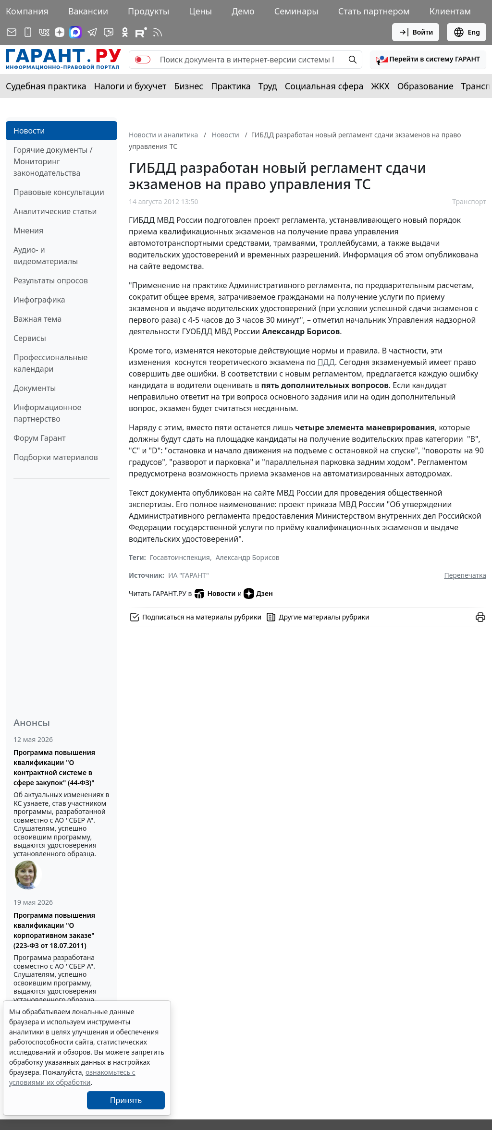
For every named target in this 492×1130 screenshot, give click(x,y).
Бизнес (188, 86)
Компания (27, 11)
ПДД (326, 362)
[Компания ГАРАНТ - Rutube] (141, 32)
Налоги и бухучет (130, 86)
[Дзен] (59, 32)
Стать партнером (374, 11)
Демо (243, 11)
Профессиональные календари (50, 363)
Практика (230, 86)
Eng (466, 32)
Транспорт (469, 201)
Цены (200, 11)
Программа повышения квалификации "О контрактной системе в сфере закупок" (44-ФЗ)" (54, 767)
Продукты (148, 11)
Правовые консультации (58, 192)
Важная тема (37, 319)
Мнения (28, 230)
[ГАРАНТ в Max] (75, 32)
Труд (267, 86)
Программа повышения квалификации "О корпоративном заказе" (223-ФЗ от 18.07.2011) (54, 930)
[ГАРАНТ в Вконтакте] (44, 32)
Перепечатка (465, 575)
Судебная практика (46, 86)
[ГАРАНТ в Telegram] (92, 32)
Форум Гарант (39, 438)
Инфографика (39, 299)
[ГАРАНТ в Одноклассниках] (125, 32)
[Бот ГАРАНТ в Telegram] (108, 32)
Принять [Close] (126, 1100)
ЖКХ (380, 86)
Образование (425, 86)
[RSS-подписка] (157, 32)
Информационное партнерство (47, 413)
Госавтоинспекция (180, 557)
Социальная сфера (324, 86)
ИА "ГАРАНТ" (188, 575)
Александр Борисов (248, 557)
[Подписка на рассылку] (11, 32)
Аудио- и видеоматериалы (45, 255)
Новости (29, 130)
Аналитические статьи (55, 211)
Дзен (258, 593)
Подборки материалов (55, 457)
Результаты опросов (50, 280)
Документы (34, 388)
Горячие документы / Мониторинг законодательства (53, 161)
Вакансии (88, 11)
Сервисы (29, 338)
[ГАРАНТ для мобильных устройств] (28, 32)
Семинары (296, 11)
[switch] (142, 59)
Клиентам (450, 11)
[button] (428, 59)
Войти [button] (415, 32)
